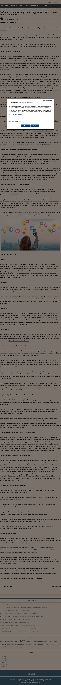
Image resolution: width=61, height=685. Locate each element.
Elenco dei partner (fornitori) (15, 121)
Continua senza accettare (47, 100)
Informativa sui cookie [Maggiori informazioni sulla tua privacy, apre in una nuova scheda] (17, 114)
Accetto (35, 125)
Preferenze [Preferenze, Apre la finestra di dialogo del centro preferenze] (25, 125)
